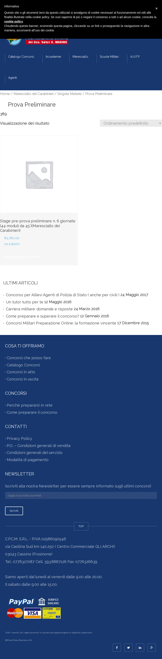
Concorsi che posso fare (29, 358)
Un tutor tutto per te (24, 302)
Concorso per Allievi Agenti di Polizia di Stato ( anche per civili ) (62, 295)
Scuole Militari (109, 56)
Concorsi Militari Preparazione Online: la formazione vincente (61, 323)
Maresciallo (80, 56)
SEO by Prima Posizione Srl (18, 640)
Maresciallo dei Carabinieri (34, 94)
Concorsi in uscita (22, 379)
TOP (81, 526)
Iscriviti (14, 510)
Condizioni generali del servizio (34, 452)
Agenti (12, 77)
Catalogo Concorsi (21, 56)
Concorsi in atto (21, 372)
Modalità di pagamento (28, 460)
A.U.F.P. (135, 56)
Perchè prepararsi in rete (30, 405)
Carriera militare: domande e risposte (39, 309)
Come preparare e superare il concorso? (42, 316)
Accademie (53, 56)
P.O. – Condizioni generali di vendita (38, 445)
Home (5, 94)
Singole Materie (69, 94)
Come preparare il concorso (32, 412)
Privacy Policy (19, 438)
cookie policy (13, 21)
